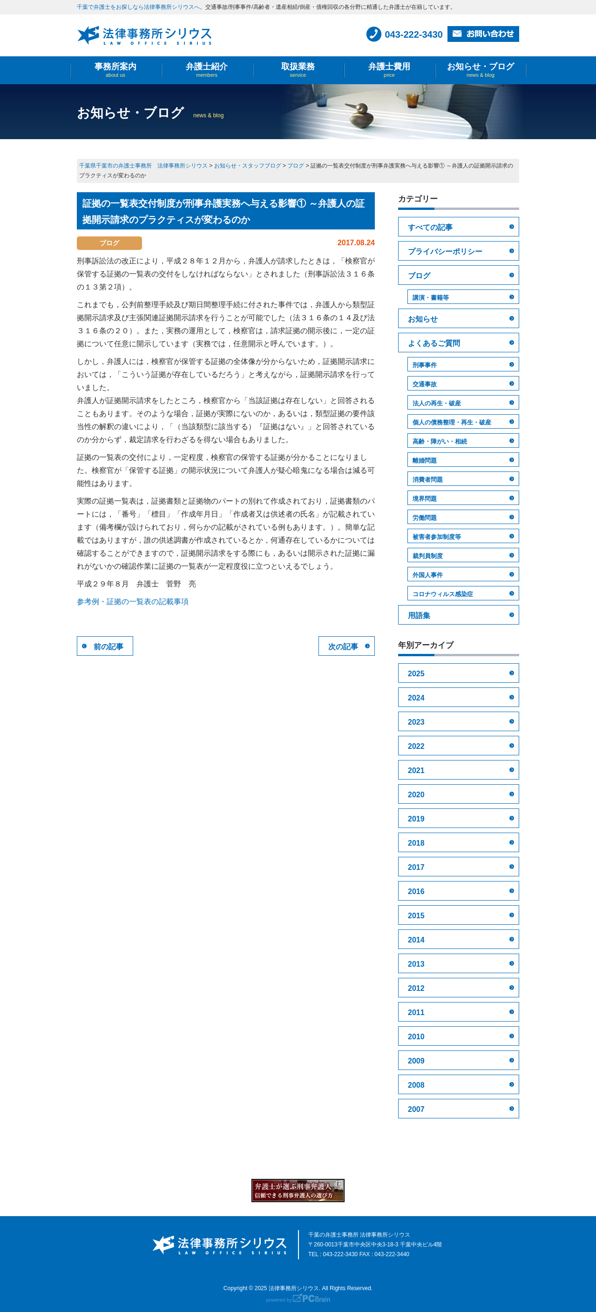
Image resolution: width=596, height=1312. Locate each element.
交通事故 (425, 384)
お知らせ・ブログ (480, 70)
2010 (416, 1037)
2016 (416, 891)
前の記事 (108, 647)
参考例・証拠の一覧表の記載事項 (133, 602)
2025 (416, 674)
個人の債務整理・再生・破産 (452, 422)
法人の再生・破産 (437, 403)
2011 (416, 1012)
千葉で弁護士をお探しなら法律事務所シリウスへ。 (141, 7)
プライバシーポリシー (445, 252)
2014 (416, 940)
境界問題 (425, 498)
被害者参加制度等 (437, 536)
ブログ (419, 276)
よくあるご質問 (434, 343)
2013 (416, 964)
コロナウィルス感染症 (443, 594)
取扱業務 (298, 70)
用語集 (419, 615)
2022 (416, 746)
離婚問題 (425, 460)
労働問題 (425, 517)
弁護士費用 (389, 70)
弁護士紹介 (206, 70)
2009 (416, 1061)
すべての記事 (430, 227)
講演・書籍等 (431, 297)
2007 (416, 1109)
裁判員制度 (428, 555)
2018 (416, 843)
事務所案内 (115, 70)
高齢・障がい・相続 (440, 441)
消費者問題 (428, 479)
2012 (416, 988)
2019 (416, 819)
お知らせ (423, 319)
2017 (416, 867)
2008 (416, 1085)
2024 (416, 698)
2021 (416, 770)
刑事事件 (425, 365)
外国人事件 (428, 575)
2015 (416, 916)
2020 (416, 795)
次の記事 (343, 647)
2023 (416, 722)
